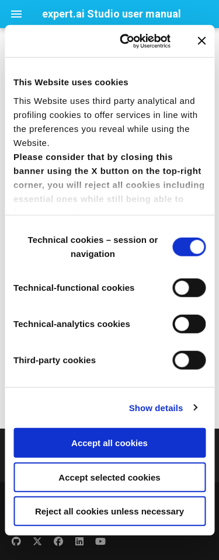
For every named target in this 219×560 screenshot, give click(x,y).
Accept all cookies (109, 443)
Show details (156, 407)
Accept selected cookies (109, 477)
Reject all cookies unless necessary (109, 511)
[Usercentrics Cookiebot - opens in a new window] (126, 40)
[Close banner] (201, 41)
